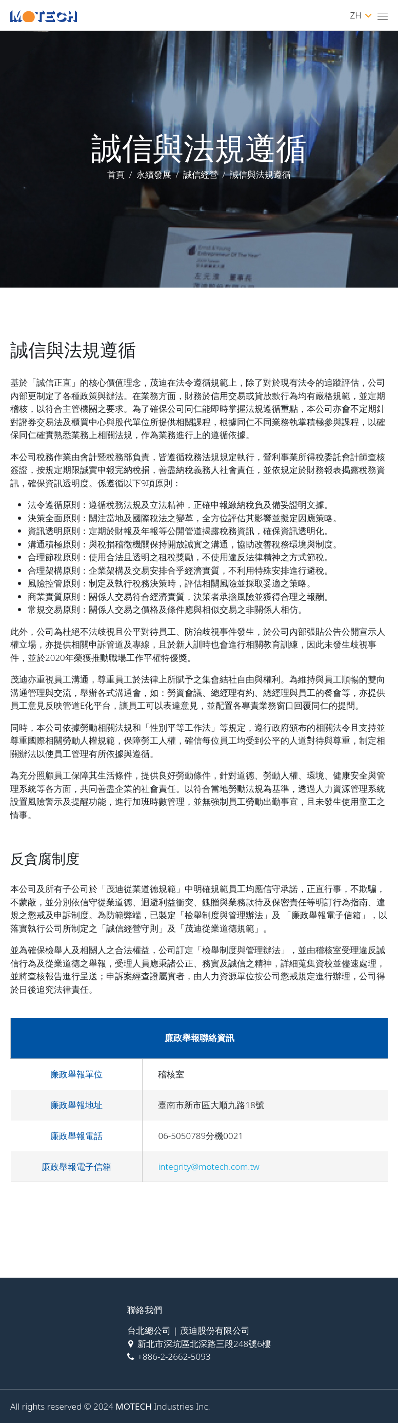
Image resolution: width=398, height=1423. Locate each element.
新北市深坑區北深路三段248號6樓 (204, 1344)
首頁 (116, 174)
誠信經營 (200, 174)
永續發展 (153, 174)
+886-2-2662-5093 (174, 1356)
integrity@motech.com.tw (208, 1166)
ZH (360, 15)
